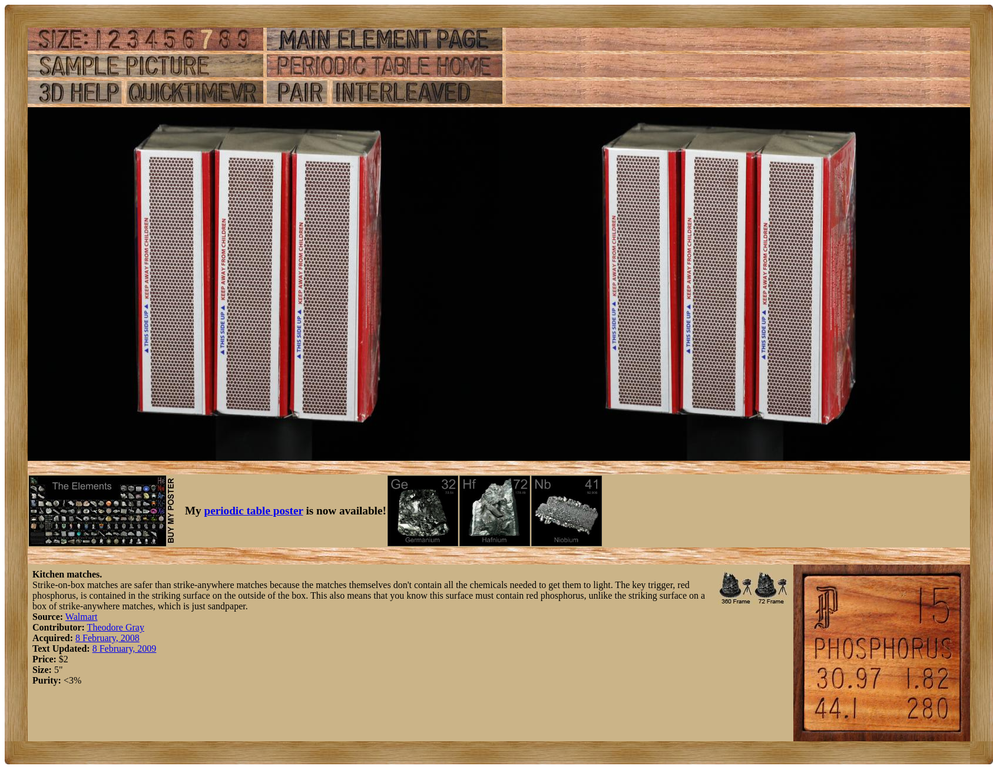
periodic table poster (253, 510)
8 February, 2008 (107, 638)
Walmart (81, 617)
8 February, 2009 (124, 648)
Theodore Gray (115, 627)
